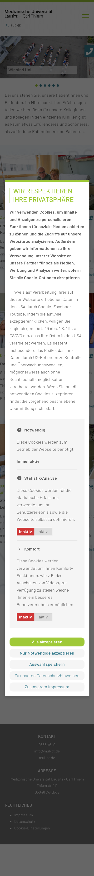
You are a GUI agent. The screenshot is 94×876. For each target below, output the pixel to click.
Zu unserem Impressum (47, 686)
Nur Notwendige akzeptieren (47, 653)
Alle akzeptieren (47, 641)
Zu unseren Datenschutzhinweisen (47, 675)
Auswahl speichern (47, 664)
